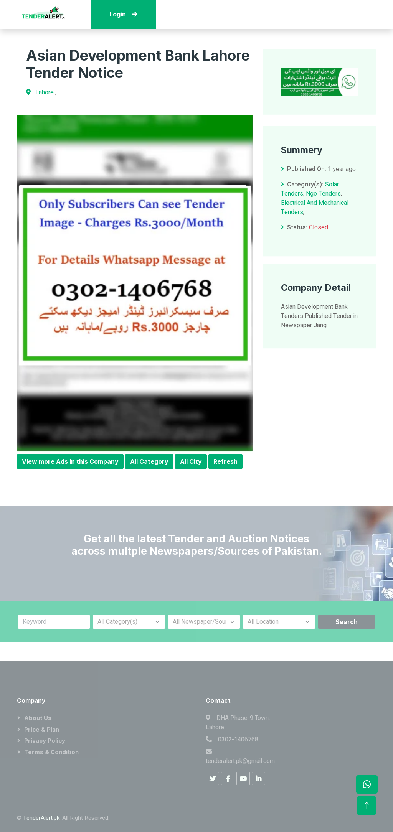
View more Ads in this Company (70, 461)
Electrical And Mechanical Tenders (314, 215)
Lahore (45, 92)
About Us (37, 718)
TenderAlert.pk (41, 818)
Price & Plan (41, 729)
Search (346, 622)
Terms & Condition (51, 752)
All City (191, 461)
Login (123, 14)
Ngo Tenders (323, 201)
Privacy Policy (44, 740)
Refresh (225, 461)
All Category (149, 461)
